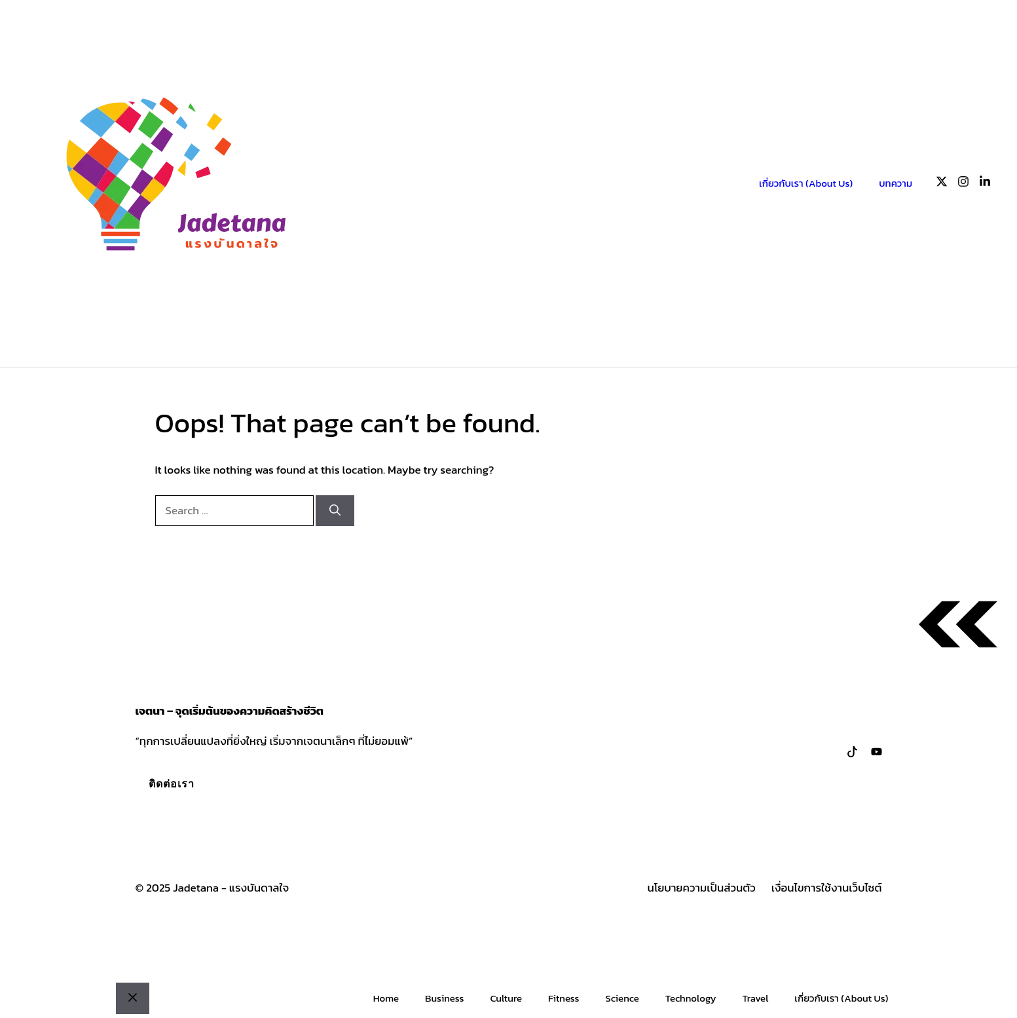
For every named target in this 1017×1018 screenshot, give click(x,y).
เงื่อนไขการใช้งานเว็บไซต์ (826, 888)
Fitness (563, 998)
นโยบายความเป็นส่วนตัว (702, 888)
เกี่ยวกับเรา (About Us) (806, 183)
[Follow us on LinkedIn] (985, 184)
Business (444, 998)
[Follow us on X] (942, 184)
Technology (690, 998)
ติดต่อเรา (171, 783)
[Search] (335, 511)
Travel (756, 998)
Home (386, 998)
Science (621, 998)
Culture (506, 998)
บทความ (895, 183)
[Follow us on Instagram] (963, 184)
